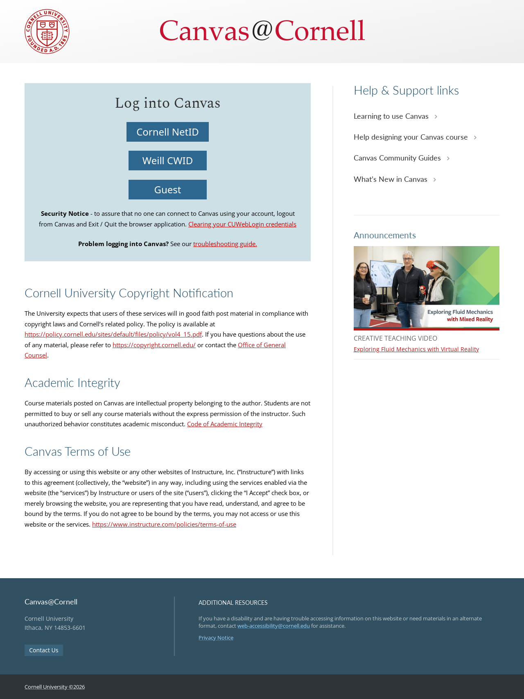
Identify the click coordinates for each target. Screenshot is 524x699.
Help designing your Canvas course (412, 136)
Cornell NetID (167, 131)
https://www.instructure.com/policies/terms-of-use (164, 524)
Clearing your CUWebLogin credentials (242, 224)
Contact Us (43, 650)
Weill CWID (167, 160)
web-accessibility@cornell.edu (273, 625)
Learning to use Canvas (392, 115)
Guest (167, 189)
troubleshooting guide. (225, 244)
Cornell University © (55, 686)
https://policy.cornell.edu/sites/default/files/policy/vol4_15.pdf (113, 334)
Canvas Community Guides (398, 157)
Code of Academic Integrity (224, 424)
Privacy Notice (216, 637)
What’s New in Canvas (391, 178)
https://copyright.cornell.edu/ (154, 345)
